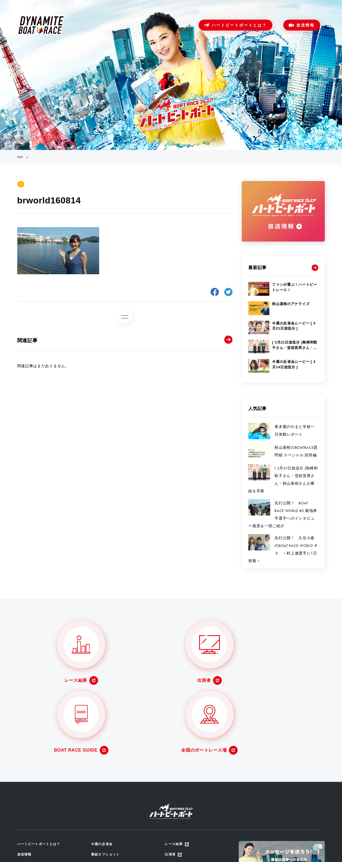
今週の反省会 (102, 769)
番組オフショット (106, 780)
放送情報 (305, 25)
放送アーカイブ (104, 791)
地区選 (97, 825)
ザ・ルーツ (101, 814)
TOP (20, 157)
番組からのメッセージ (110, 802)
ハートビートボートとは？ (239, 25)
